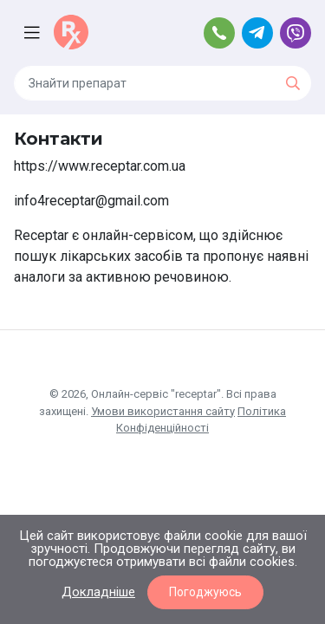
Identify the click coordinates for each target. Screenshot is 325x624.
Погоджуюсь (205, 592)
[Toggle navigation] (34, 33)
